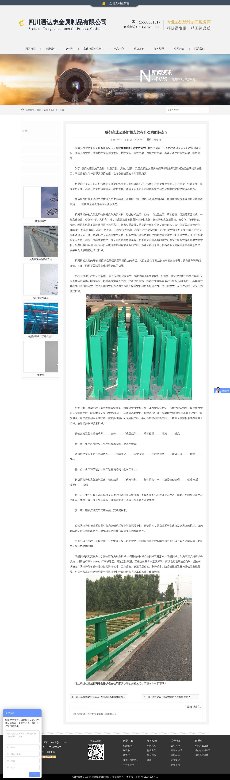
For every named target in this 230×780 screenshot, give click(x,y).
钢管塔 (69, 48)
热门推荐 (31, 179)
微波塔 (40, 375)
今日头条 (59, 110)
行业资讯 (31, 149)
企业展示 (175, 765)
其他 (28, 169)
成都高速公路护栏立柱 (41, 259)
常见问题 (31, 159)
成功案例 (139, 48)
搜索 (203, 110)
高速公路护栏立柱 (93, 48)
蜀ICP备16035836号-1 (146, 777)
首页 (39, 110)
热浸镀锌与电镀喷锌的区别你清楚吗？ (171, 697)
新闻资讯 (159, 48)
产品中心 (119, 48)
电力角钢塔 (128, 765)
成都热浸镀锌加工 (203, 755)
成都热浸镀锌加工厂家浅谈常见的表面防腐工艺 (103, 697)
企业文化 (175, 760)
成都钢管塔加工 (41, 298)
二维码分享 (157, 140)
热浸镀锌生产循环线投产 (40, 336)
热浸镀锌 (51, 48)
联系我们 (199, 48)
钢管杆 (126, 755)
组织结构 (175, 755)
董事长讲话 (176, 750)
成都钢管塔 (40, 221)
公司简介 (179, 48)
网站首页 (30, 48)
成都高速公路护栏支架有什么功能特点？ (96, 714)
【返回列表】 (191, 706)
